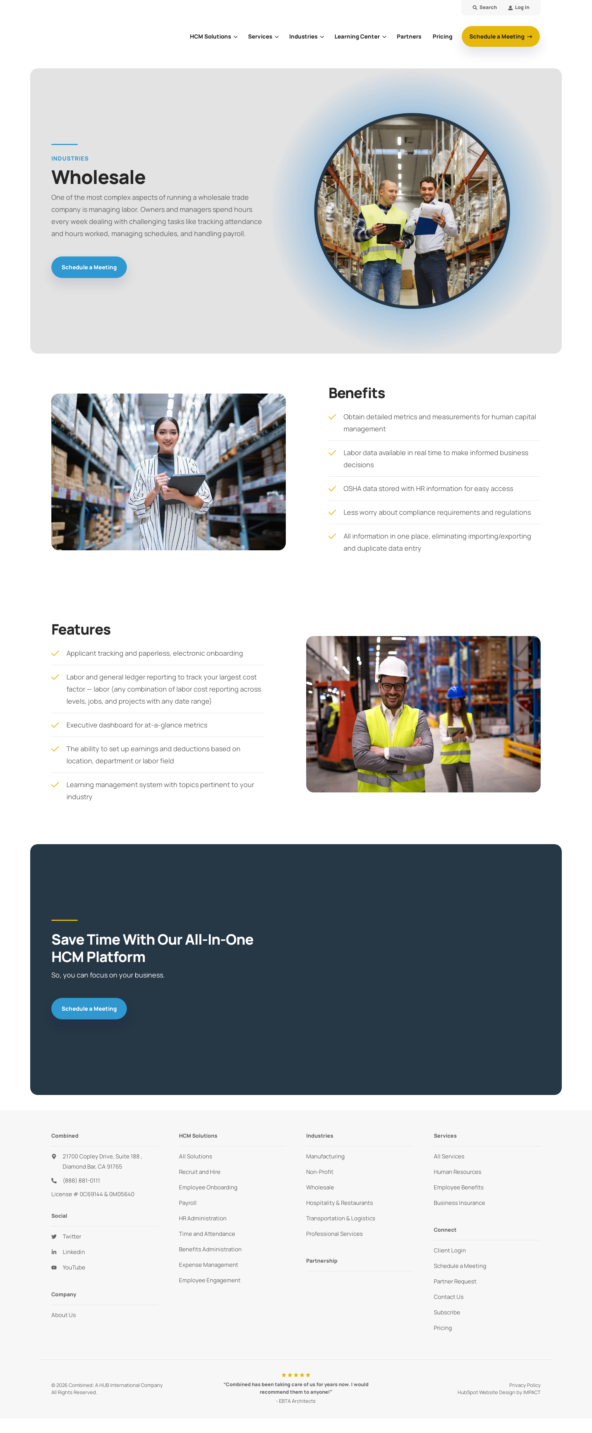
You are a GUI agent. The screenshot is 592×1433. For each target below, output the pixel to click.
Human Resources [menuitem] (457, 1172)
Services (260, 36)
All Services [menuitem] (449, 1156)
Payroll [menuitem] (188, 1203)
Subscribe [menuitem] (447, 1312)
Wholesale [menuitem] (320, 1187)
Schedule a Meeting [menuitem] (460, 1266)
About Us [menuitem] (63, 1315)
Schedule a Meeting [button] (497, 36)
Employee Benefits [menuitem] (459, 1187)
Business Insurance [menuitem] (459, 1203)
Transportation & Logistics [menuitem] (340, 1218)
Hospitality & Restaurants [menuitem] (339, 1203)
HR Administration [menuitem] (203, 1218)
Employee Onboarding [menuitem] (208, 1187)
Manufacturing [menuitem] (325, 1156)
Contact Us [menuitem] (449, 1297)
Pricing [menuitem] (443, 1328)
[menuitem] (519, 7)
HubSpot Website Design (486, 1392)
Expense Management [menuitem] (208, 1265)
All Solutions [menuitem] (195, 1156)
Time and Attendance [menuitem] (207, 1234)
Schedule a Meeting (89, 267)
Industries (303, 36)
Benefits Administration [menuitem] (210, 1249)
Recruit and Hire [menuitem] (199, 1172)
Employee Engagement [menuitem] (209, 1280)
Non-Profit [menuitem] (319, 1172)
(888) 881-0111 (81, 1180)
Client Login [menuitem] (450, 1250)
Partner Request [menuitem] (455, 1281)
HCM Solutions (210, 36)
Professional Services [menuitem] (334, 1234)
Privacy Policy (525, 1385)
